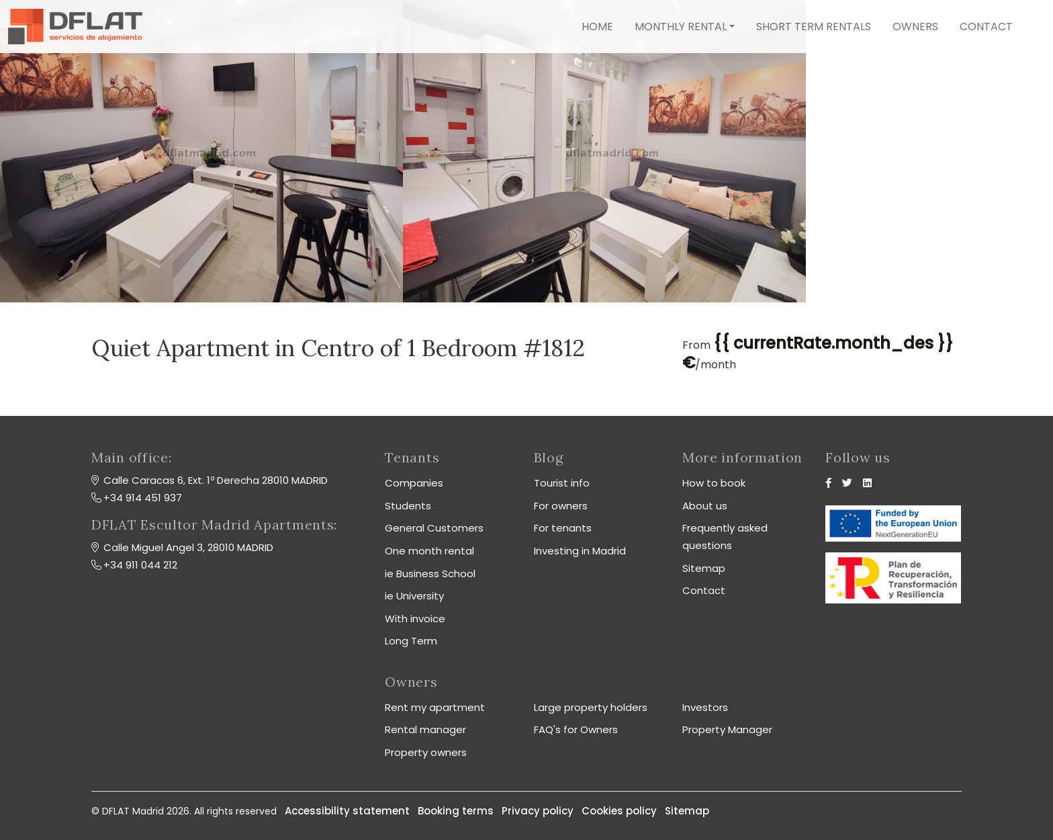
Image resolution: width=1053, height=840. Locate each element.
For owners (561, 506)
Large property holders (590, 707)
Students (408, 506)
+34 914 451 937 (142, 498)
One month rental (429, 551)
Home (597, 26)
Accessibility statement (347, 811)
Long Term (411, 641)
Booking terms (456, 811)
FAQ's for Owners (576, 729)
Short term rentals (813, 26)
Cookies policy (619, 811)
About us (704, 506)
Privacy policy (538, 811)
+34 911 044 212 (140, 565)
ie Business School (430, 573)
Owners (915, 26)
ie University (414, 596)
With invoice (415, 619)
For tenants (563, 528)
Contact (986, 26)
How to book (713, 483)
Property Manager (727, 729)
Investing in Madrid (580, 551)
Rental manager (425, 729)
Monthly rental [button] (681, 26)
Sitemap (703, 568)
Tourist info (562, 483)
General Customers (434, 528)
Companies (414, 483)
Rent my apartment (435, 707)
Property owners (426, 752)
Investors (705, 707)
